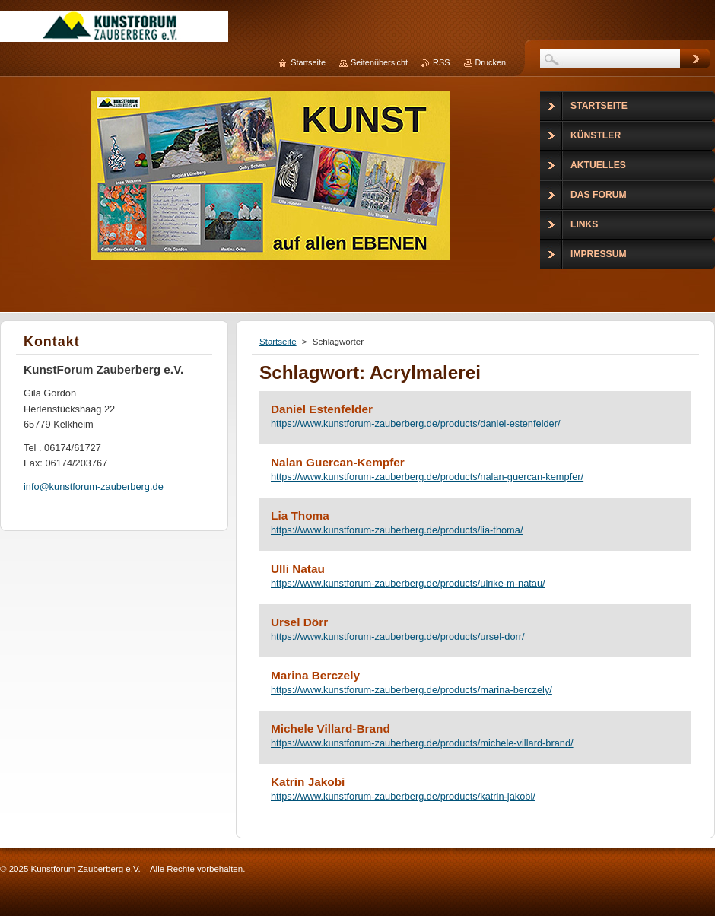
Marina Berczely (315, 675)
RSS (441, 62)
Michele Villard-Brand (330, 728)
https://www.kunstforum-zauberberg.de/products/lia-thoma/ (397, 530)
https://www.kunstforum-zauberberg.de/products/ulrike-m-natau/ (408, 583)
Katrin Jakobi (308, 781)
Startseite (278, 341)
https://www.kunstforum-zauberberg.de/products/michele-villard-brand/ (422, 743)
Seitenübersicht (379, 62)
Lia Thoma (300, 515)
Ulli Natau (298, 568)
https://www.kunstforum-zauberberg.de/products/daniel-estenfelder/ (416, 423)
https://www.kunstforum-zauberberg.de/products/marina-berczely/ (411, 689)
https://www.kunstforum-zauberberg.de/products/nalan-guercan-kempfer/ (427, 476)
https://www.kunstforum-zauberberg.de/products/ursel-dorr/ (398, 636)
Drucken (491, 62)
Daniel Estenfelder (322, 408)
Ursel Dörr (299, 621)
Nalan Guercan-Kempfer (338, 462)
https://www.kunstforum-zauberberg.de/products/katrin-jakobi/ (403, 796)
